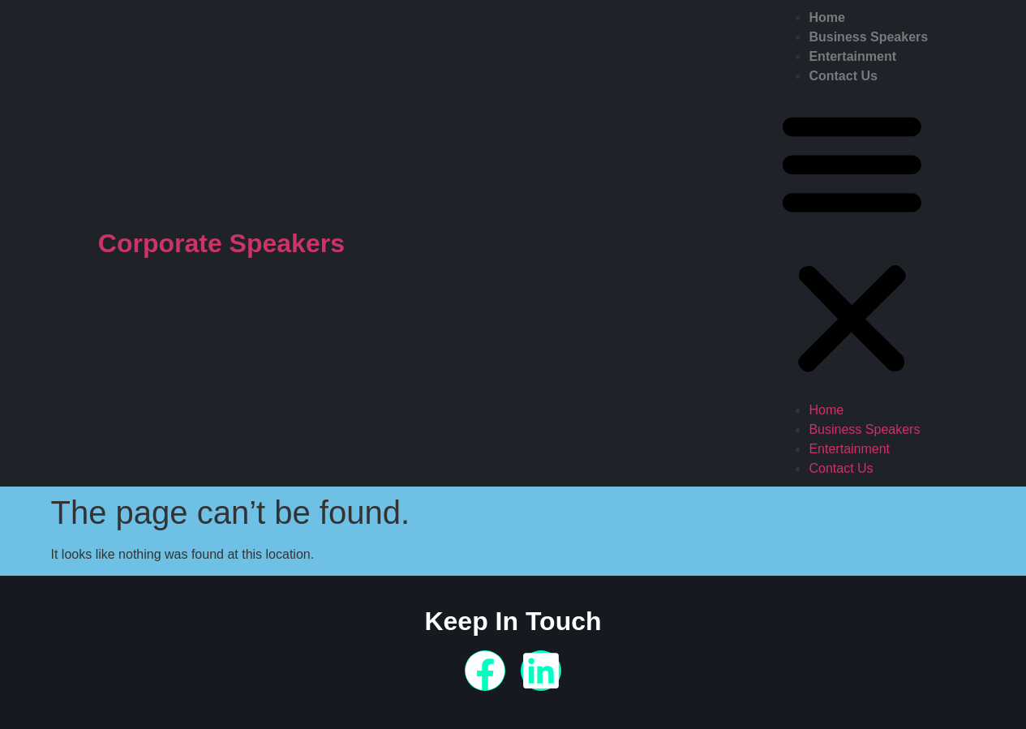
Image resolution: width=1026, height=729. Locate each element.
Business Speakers (868, 37)
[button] (852, 243)
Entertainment (852, 56)
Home (826, 17)
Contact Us (843, 76)
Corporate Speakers (221, 243)
